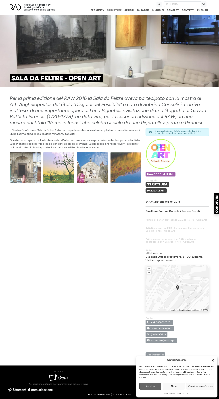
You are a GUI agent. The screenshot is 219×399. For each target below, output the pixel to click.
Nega (174, 386)
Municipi (158, 10)
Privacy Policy (182, 393)
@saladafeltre (156, 334)
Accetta (150, 386)
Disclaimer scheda (155, 354)
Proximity (97, 10)
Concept (173, 10)
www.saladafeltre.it (159, 328)
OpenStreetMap (185, 310)
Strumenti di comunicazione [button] (30, 392)
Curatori (143, 10)
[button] (212, 360)
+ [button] (149, 268)
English (202, 10)
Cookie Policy (169, 393)
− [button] (149, 272)
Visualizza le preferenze (200, 386)
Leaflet (173, 310)
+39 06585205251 (159, 322)
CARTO (206, 310)
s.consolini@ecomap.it (161, 340)
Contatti (187, 10)
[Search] (182, 4)
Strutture (114, 10)
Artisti (129, 10)
